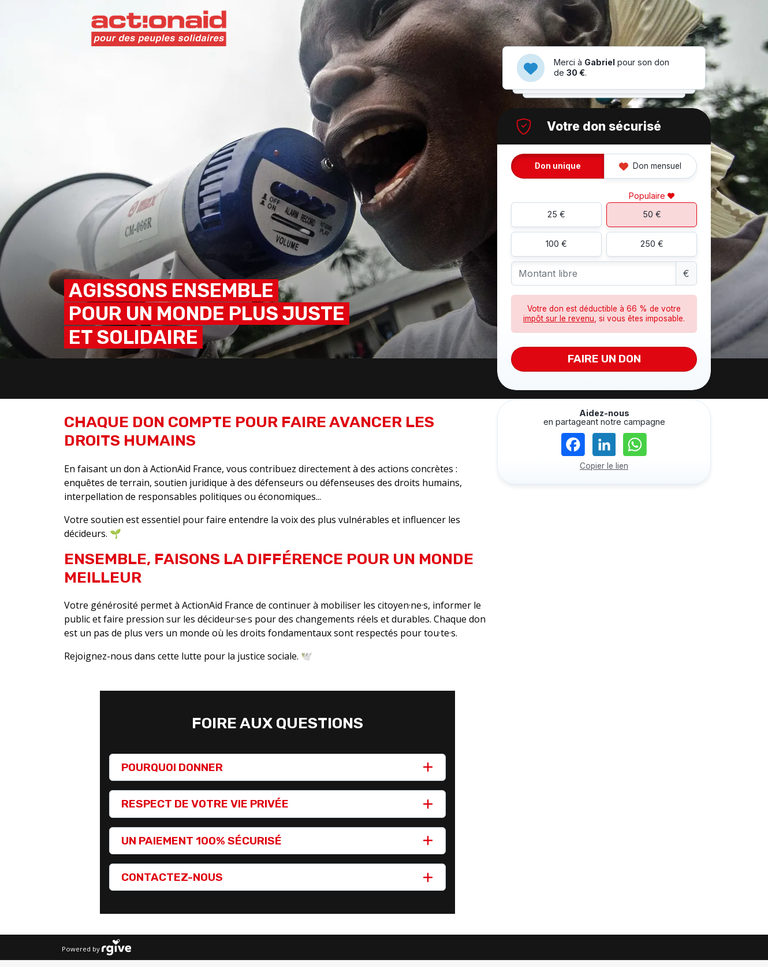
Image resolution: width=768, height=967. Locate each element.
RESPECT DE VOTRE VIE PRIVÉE (205, 803)
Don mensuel (650, 166)
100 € (556, 244)
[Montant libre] (593, 273)
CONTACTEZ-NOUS (172, 877)
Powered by (96, 947)
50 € (652, 214)
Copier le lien (604, 465)
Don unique (558, 166)
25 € (556, 214)
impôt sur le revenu (558, 318)
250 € (651, 244)
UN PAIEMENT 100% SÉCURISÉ (201, 840)
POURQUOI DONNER (172, 767)
